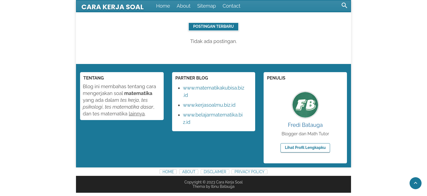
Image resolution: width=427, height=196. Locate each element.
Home (163, 6)
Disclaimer (215, 172)
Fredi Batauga (305, 125)
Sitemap (206, 6)
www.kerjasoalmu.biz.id (209, 105)
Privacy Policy (249, 172)
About (184, 6)
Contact (231, 6)
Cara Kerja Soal (112, 7)
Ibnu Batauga (222, 186)
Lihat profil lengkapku (305, 147)
